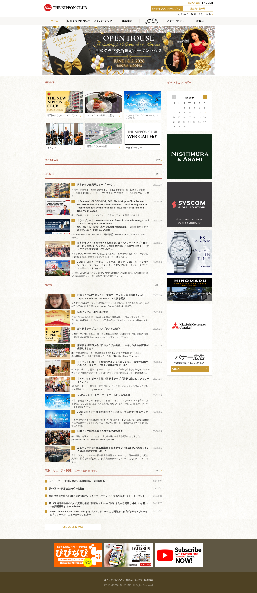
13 (204, 112)
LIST (158, 160)
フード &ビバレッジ (151, 21)
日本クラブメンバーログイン (166, 9)
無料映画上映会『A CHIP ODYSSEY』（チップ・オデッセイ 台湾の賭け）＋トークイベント (97, 496)
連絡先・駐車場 (197, 9)
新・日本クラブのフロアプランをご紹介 (99, 328)
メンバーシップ (103, 21)
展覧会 (200, 21)
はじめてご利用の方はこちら (194, 14)
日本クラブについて (78, 21)
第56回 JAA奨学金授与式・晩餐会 (66, 488)
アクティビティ (176, 21)
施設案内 (127, 21)
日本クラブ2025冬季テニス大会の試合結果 (100, 431)
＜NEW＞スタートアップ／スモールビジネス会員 (103, 395)
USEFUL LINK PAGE (72, 527)
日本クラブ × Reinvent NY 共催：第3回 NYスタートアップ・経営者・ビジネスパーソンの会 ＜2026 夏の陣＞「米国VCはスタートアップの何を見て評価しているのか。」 (113, 245)
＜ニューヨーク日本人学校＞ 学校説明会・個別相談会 (77, 481)
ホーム (54, 21)
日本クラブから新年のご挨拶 (92, 312)
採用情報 (148, 579)
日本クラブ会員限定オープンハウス (96, 184)
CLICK (189, 368)
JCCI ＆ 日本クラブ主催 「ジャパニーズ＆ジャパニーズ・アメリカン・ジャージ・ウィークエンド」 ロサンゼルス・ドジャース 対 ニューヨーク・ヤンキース (113, 265)
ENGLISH (207, 2)
